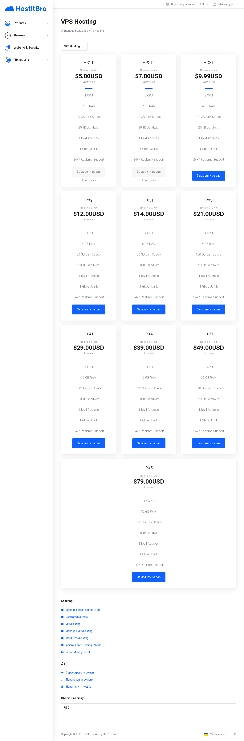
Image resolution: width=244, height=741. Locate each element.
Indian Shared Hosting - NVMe (81, 645)
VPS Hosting (70, 623)
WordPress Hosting (74, 638)
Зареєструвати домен (77, 672)
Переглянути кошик (76, 686)
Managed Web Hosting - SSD (80, 609)
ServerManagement (75, 652)
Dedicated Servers (74, 616)
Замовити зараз (209, 175)
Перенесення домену (77, 679)
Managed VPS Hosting (76, 631)
